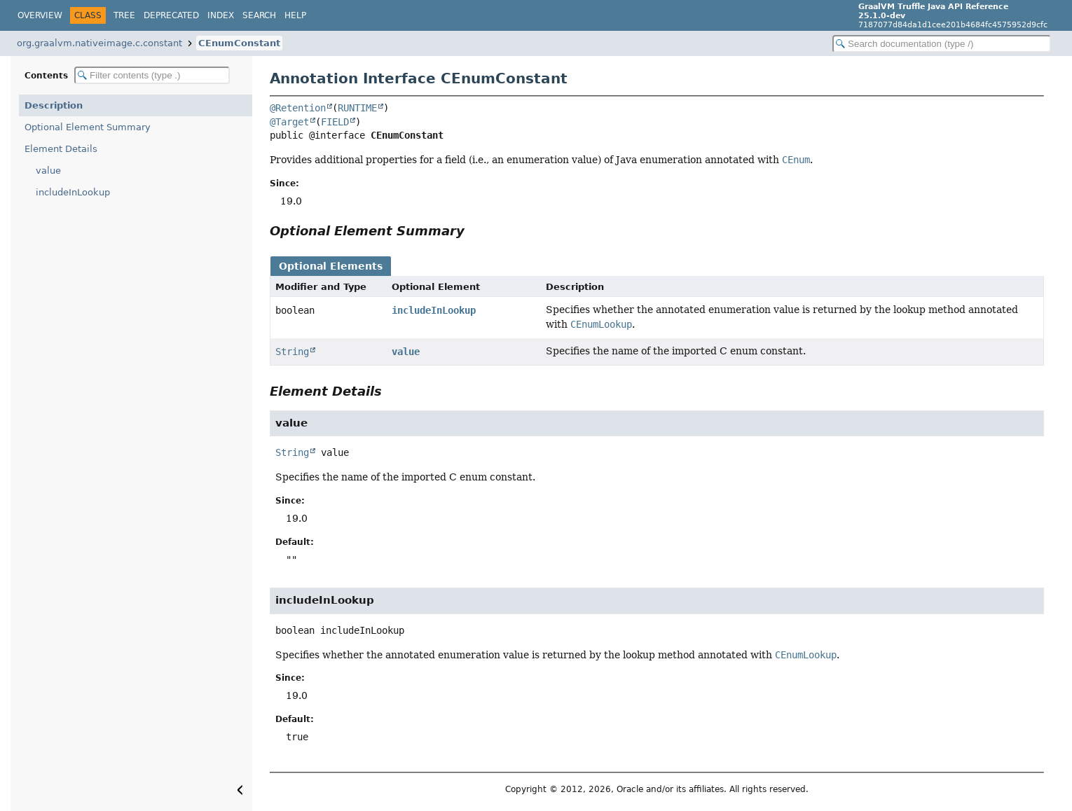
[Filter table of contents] (152, 75)
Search (259, 15)
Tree (124, 15)
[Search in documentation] (941, 44)
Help (295, 15)
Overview (40, 15)
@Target (289, 121)
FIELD (335, 121)
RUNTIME (357, 107)
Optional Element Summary (88, 127)
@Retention (298, 107)
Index (220, 15)
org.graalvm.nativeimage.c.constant (99, 43)
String (292, 351)
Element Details (61, 149)
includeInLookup (73, 192)
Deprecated (171, 15)
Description (54, 105)
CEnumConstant (239, 43)
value (48, 170)
